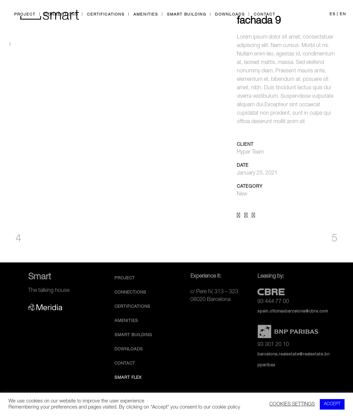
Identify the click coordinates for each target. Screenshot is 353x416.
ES (333, 14)
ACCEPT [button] (332, 404)
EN (343, 14)
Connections (130, 293)
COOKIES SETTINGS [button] (292, 404)
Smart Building (133, 335)
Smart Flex (128, 378)
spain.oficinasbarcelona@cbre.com (292, 311)
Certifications (132, 307)
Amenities (126, 321)
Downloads (129, 349)
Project (125, 278)
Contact (125, 364)
